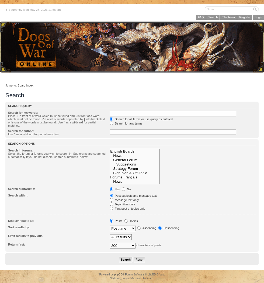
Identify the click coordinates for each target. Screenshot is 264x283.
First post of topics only (127, 208)
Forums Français (134, 177)
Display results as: (21, 220)
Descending (168, 228)
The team (228, 17)
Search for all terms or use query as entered (141, 119)
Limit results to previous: (25, 235)
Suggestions (134, 164)
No (126, 189)
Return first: (16, 244)
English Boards (134, 151)
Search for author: (21, 131)
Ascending (146, 228)
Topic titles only (122, 204)
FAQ (201, 17)
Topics (131, 221)
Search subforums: (21, 189)
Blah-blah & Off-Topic (134, 173)
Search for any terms (126, 123)
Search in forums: (20, 150)
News (134, 156)
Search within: (18, 195)
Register (244, 17)
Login (258, 17)
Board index (25, 85)
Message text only (124, 200)
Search (213, 17)
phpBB (118, 274)
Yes (115, 189)
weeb (150, 278)
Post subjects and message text (133, 195)
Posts (116, 221)
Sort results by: (19, 227)
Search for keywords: (23, 112)
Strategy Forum (134, 169)
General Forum (134, 160)
